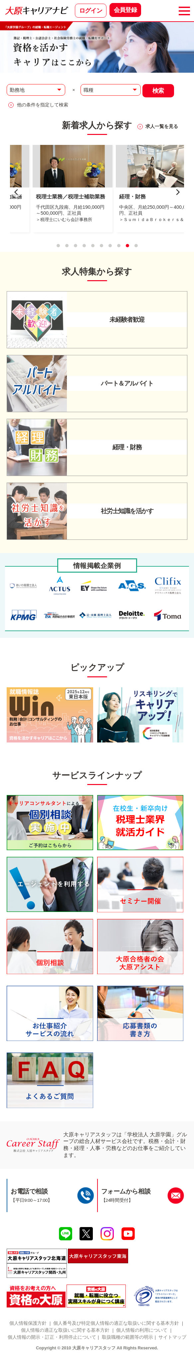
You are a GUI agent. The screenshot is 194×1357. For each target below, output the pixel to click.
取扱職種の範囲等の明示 (127, 1337)
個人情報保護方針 (28, 1323)
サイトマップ (172, 1337)
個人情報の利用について (141, 1330)
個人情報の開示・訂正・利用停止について (52, 1337)
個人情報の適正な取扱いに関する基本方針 (65, 1330)
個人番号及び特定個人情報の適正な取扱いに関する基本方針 (116, 1323)
